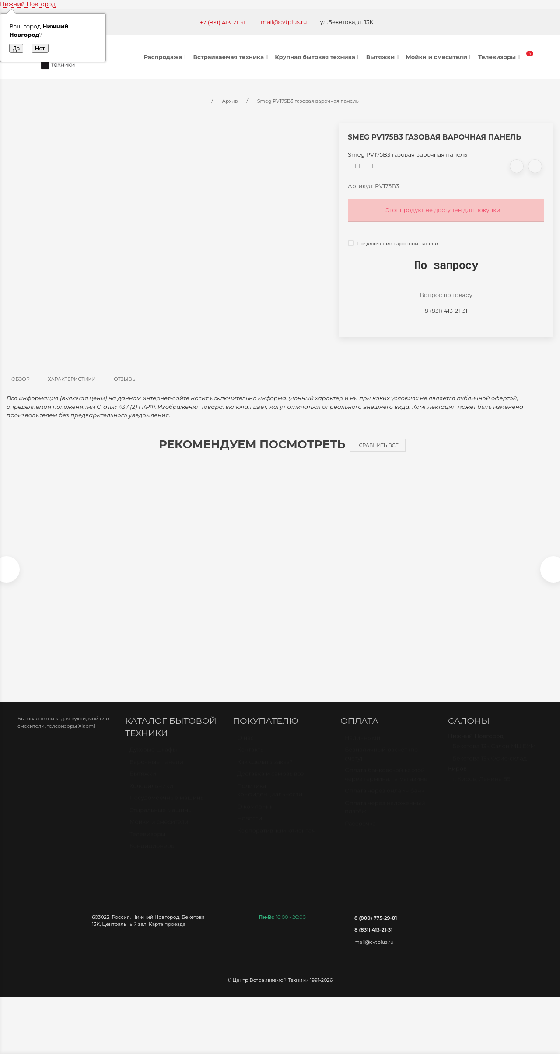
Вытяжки (383, 56)
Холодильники (151, 794)
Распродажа (166, 56)
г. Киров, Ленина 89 (481, 787)
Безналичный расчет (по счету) (381, 763)
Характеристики (72, 379)
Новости (249, 827)
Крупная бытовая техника (318, 56)
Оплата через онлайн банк (384, 799)
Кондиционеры (152, 854)
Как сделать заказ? (265, 770)
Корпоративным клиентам (276, 839)
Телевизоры (500, 56)
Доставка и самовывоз (270, 782)
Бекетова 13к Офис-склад (489, 767)
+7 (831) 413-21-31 (222, 22)
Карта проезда (167, 929)
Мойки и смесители (440, 56)
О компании (255, 815)
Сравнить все (379, 445)
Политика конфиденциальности (269, 799)
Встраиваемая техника (231, 56)
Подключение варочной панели (393, 244)
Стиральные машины (161, 818)
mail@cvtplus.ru (284, 21)
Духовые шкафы (153, 758)
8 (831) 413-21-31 (446, 310)
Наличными (362, 746)
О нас (245, 746)
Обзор (20, 379)
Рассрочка (360, 832)
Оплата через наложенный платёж (385, 816)
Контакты (251, 758)
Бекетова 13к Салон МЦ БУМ (494, 754)
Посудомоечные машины (167, 806)
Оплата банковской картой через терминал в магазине (386, 783)
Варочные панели (156, 770)
